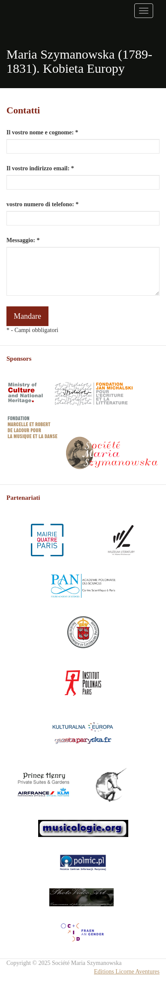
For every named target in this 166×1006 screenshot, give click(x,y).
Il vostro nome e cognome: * (42, 132)
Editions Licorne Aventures (127, 971)
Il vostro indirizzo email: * (40, 168)
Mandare (27, 316)
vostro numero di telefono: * (42, 204)
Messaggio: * (22, 240)
